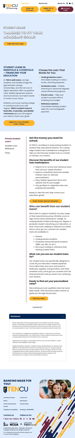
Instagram (24, 419)
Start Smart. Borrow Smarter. (45, 201)
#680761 (16, 434)
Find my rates (39, 298)
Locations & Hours (9, 397)
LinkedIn (30, 419)
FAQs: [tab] (7, 153)
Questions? (37, 307)
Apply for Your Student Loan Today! (19, 123)
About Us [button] (61, 3)
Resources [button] (43, 3)
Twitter (27, 419)
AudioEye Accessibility (11, 409)
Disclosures (23, 401)
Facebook (21, 419)
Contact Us (23, 397)
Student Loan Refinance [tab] (11, 147)
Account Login (66, 9)
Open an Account (29, 9)
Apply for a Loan (48, 9)
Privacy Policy (24, 404)
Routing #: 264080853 (27, 409)
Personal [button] (25, 3)
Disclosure (15, 316)
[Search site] (72, 3)
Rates (5, 401)
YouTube (33, 419)
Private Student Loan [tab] (12, 140)
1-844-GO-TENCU (11, 419)
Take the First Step (15, 44)
